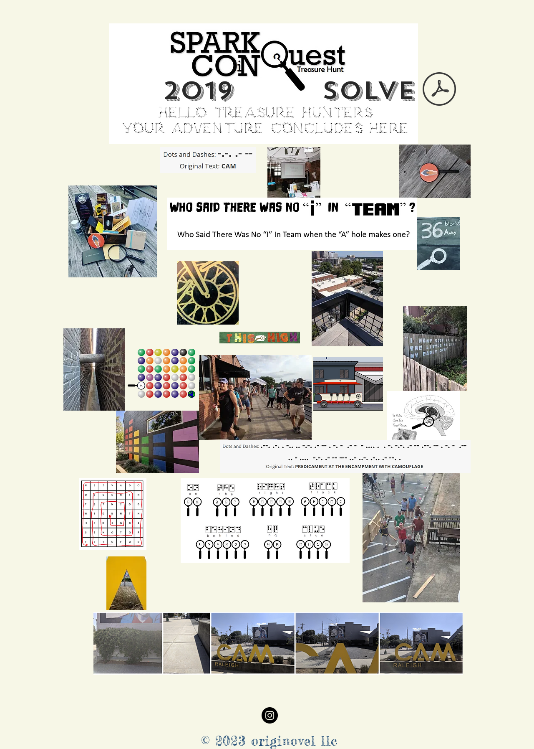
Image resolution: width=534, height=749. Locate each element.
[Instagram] (270, 715)
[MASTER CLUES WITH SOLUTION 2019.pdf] (439, 90)
